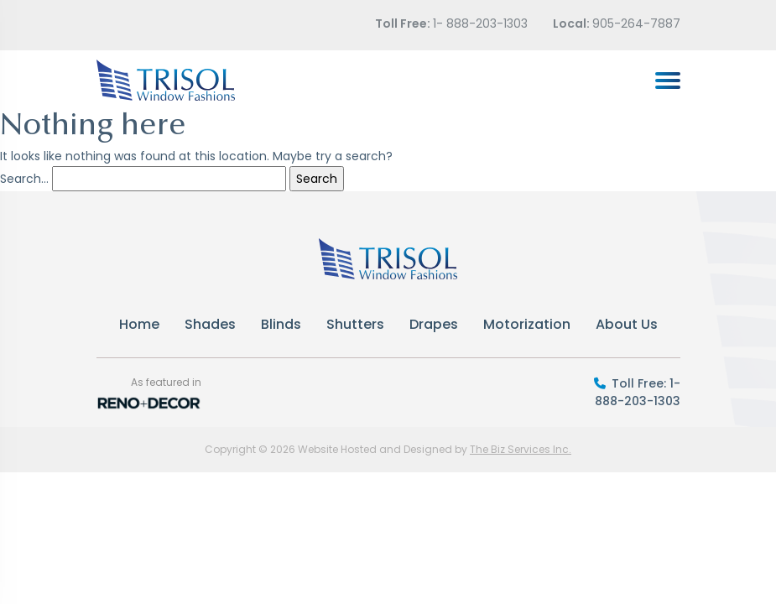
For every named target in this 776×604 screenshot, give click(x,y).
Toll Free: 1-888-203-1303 (637, 392)
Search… (24, 178)
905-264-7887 (636, 23)
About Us (627, 324)
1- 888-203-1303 (480, 23)
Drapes (433, 324)
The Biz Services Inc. (520, 449)
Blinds (281, 324)
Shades (210, 324)
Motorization (526, 324)
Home (139, 324)
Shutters (355, 324)
